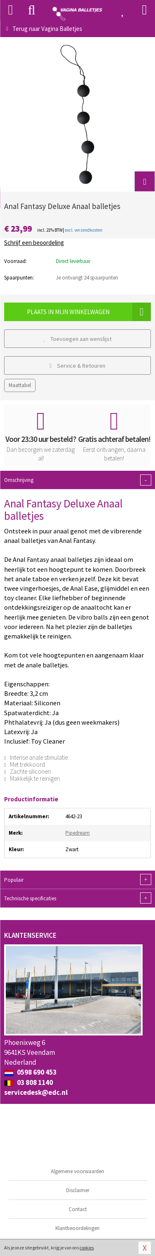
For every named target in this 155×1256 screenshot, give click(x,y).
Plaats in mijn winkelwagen (89, 312)
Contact (78, 1209)
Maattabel (20, 385)
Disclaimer (77, 1190)
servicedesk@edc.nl (36, 1092)
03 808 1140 (28, 1082)
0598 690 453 (30, 1072)
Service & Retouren (77, 365)
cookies (87, 1248)
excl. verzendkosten (84, 230)
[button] (144, 181)
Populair (77, 879)
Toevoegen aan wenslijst (77, 339)
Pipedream (77, 832)
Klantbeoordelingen (77, 1228)
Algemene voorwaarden (77, 1171)
